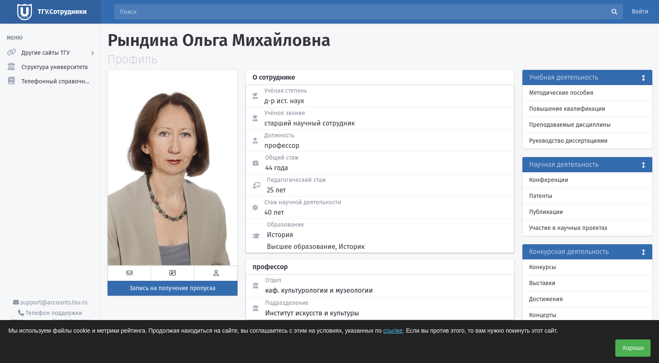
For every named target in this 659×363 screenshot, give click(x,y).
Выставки (542, 283)
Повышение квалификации (567, 108)
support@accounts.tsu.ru (50, 302)
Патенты (540, 196)
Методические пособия (561, 92)
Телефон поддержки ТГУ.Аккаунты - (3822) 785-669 (50, 318)
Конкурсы (542, 267)
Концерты (542, 315)
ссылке (393, 330)
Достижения (546, 299)
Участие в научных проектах (568, 228)
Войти (640, 11)
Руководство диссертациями (568, 140)
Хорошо (633, 347)
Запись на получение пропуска (172, 288)
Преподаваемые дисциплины (570, 124)
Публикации (546, 212)
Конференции (548, 180)
